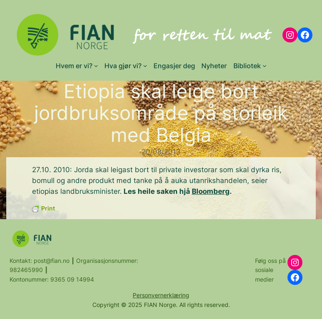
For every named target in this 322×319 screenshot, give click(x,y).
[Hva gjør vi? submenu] (145, 66)
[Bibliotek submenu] (265, 66)
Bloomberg (211, 191)
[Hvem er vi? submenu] (96, 66)
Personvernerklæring (161, 295)
